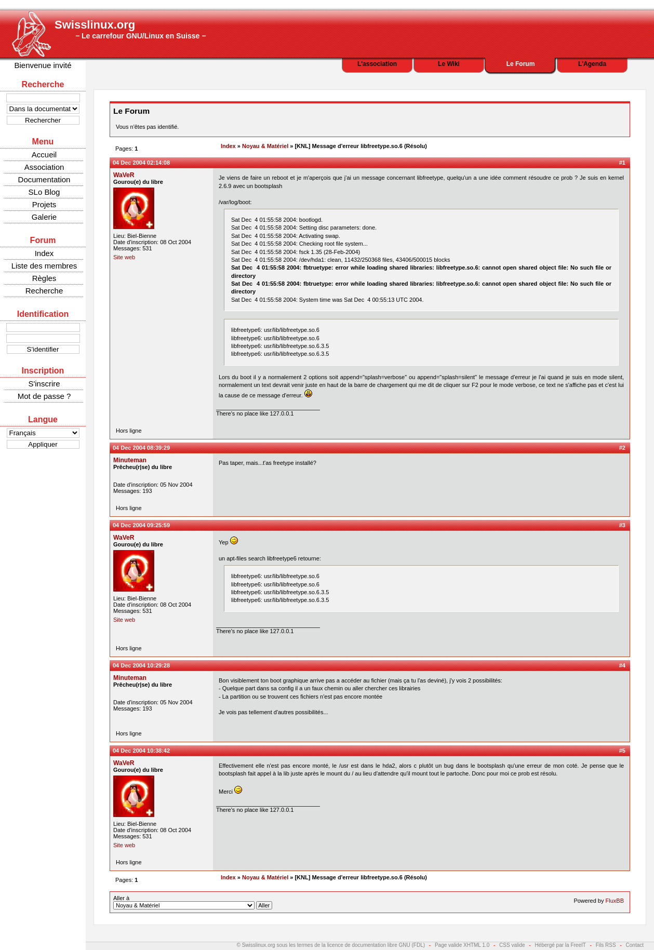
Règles (44, 278)
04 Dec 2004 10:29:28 (141, 665)
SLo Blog (44, 192)
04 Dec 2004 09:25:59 (141, 525)
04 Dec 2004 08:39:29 (141, 448)
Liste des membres (44, 265)
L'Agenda (592, 64)
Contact (635, 945)
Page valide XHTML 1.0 (462, 945)
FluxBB (615, 901)
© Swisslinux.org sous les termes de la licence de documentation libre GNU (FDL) (331, 945)
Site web (124, 257)
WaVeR (124, 175)
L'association (377, 64)
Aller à (192, 902)
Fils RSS (606, 945)
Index (44, 253)
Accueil (44, 154)
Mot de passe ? (44, 396)
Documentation (44, 179)
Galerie (44, 216)
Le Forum (520, 64)
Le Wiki (449, 64)
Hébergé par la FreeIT (560, 945)
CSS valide (512, 945)
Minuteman (129, 460)
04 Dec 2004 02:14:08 (141, 162)
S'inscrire (44, 383)
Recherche (44, 290)
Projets (44, 204)
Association (44, 167)
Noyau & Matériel (265, 146)
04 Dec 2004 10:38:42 (141, 750)
